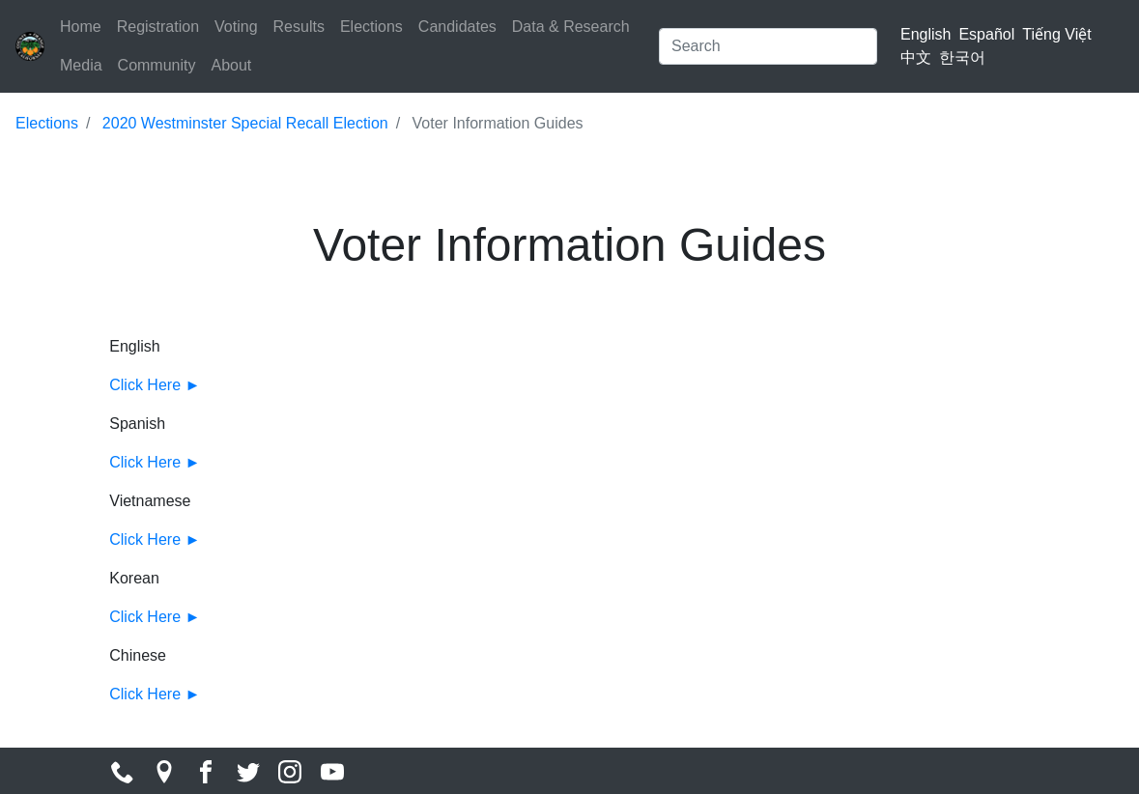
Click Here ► (154, 385)
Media (81, 65)
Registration (158, 26)
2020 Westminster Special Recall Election (245, 123)
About (231, 65)
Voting (235, 26)
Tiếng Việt (1056, 34)
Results (299, 26)
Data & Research (571, 26)
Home (80, 26)
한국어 (962, 57)
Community (157, 65)
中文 (915, 57)
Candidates (457, 26)
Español (986, 34)
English (925, 34)
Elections (371, 26)
